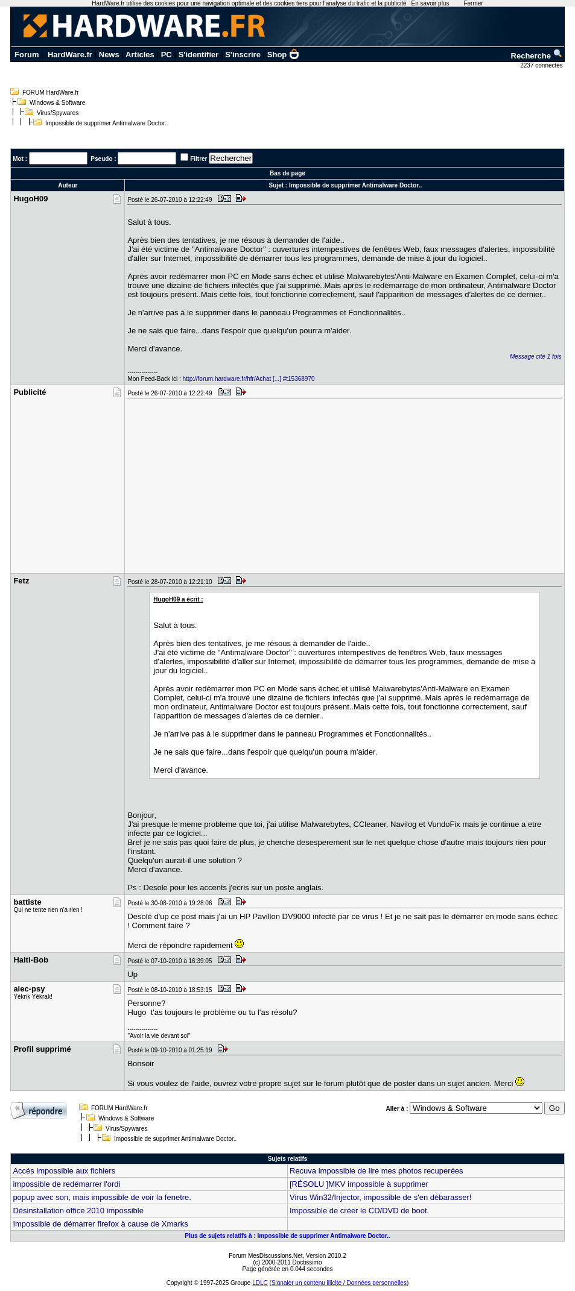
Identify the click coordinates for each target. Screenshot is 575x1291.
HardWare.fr (70, 54)
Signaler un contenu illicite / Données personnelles (339, 1283)
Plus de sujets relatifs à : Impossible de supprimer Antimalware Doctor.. (287, 1236)
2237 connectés (542, 65)
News (109, 54)
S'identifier (199, 54)
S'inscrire (243, 54)
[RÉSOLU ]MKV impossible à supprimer (359, 1184)
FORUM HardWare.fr (50, 92)
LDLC (260, 1283)
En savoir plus (430, 3)
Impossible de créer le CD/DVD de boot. (359, 1210)
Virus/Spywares (57, 113)
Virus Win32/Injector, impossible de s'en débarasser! (380, 1197)
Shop (283, 54)
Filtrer (198, 158)
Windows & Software (57, 102)
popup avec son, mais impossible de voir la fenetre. (102, 1197)
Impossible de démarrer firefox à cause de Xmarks (100, 1223)
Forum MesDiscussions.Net (265, 1255)
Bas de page (287, 173)
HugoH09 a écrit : (178, 599)
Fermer (473, 3)
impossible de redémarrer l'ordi (66, 1184)
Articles (139, 54)
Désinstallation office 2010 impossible (78, 1210)
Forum (26, 54)
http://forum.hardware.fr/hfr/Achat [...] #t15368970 (249, 378)
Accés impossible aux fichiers (64, 1170)
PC (166, 54)
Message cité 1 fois (536, 356)
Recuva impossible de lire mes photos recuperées (376, 1170)
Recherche (537, 55)
